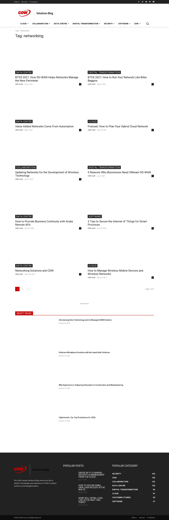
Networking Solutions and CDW (34, 270)
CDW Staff (19, 84)
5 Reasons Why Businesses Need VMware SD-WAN (119, 172)
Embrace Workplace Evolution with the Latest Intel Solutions (84, 352)
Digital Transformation (104, 72)
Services (142, 518)
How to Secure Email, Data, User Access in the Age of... (91, 487)
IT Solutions (151, 518)
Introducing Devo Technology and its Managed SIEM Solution (85, 320)
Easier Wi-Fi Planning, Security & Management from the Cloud (91, 474)
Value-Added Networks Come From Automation (44, 126)
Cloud (92, 121)
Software (94, 216)
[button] (147, 23)
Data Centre (24, 72)
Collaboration (26, 167)
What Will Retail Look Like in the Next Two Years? (90, 500)
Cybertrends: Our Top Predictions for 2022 (77, 417)
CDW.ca (134, 518)
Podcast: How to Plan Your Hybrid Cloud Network (118, 126)
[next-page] (28, 289)
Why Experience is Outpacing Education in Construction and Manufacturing (91, 385)
